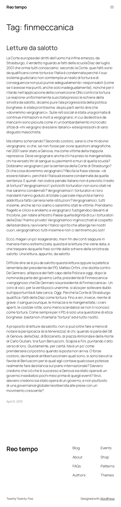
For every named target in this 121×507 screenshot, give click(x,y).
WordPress (107, 499)
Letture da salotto (31, 47)
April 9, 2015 (14, 401)
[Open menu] (112, 7)
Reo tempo (16, 7)
